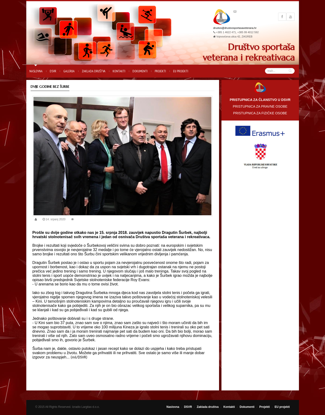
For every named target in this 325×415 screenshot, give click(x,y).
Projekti (160, 71)
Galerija (69, 71)
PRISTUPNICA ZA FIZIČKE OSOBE (260, 113)
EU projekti (180, 71)
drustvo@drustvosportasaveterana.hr (235, 27)
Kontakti (119, 71)
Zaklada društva (93, 71)
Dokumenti (140, 71)
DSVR (53, 71)
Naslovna (36, 71)
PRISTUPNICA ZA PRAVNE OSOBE (260, 106)
